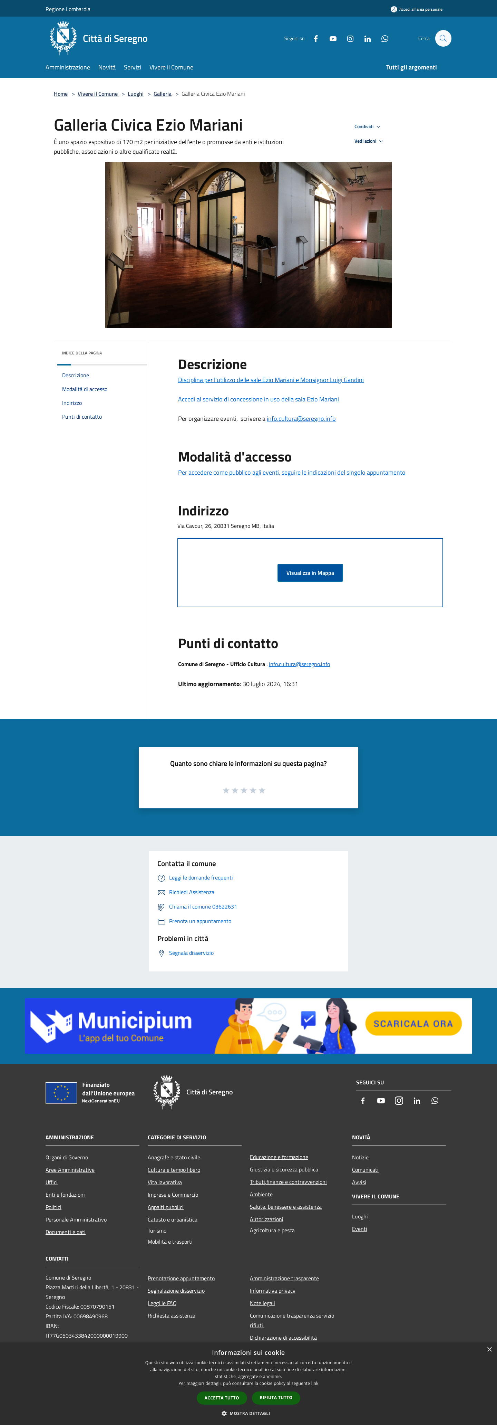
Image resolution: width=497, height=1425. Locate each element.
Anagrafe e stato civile (174, 1157)
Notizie (360, 1157)
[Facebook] (313, 38)
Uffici (52, 1182)
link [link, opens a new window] (315, 1383)
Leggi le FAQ (162, 1303)
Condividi (368, 127)
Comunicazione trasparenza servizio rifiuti (292, 1320)
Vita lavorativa (165, 1182)
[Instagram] (347, 38)
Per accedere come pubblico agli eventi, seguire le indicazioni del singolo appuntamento (292, 472)
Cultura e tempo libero (174, 1170)
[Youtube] (330, 38)
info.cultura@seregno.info (301, 418)
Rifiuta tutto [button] (276, 1397)
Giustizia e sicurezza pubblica (284, 1169)
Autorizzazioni (266, 1219)
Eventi (359, 1229)
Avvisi (359, 1182)
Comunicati (365, 1170)
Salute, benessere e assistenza (286, 1207)
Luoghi (136, 93)
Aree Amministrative (70, 1170)
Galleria (163, 93)
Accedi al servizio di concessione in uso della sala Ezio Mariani (258, 399)
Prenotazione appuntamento (181, 1278)
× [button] (489, 1349)
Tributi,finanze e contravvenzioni (288, 1182)
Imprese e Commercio (173, 1194)
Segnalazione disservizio (176, 1290)
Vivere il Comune (98, 93)
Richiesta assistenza (171, 1315)
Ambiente (261, 1194)
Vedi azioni (370, 141)
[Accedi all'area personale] (416, 9)
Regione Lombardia (68, 9)
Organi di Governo (67, 1157)
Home (61, 93)
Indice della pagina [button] (82, 353)
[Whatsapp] (382, 38)
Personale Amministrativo (76, 1219)
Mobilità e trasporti (170, 1241)
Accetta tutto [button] (222, 1398)
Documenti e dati (66, 1232)
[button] (248, 1413)
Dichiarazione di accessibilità (283, 1337)
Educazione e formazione (279, 1157)
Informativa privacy (272, 1290)
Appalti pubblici (166, 1207)
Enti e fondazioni (65, 1194)
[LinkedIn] (364, 38)
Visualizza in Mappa (310, 573)
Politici (53, 1207)
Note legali (262, 1303)
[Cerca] (443, 38)
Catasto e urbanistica (172, 1219)
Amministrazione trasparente (284, 1278)
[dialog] (248, 1383)
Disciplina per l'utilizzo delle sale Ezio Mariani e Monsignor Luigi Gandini (271, 379)
